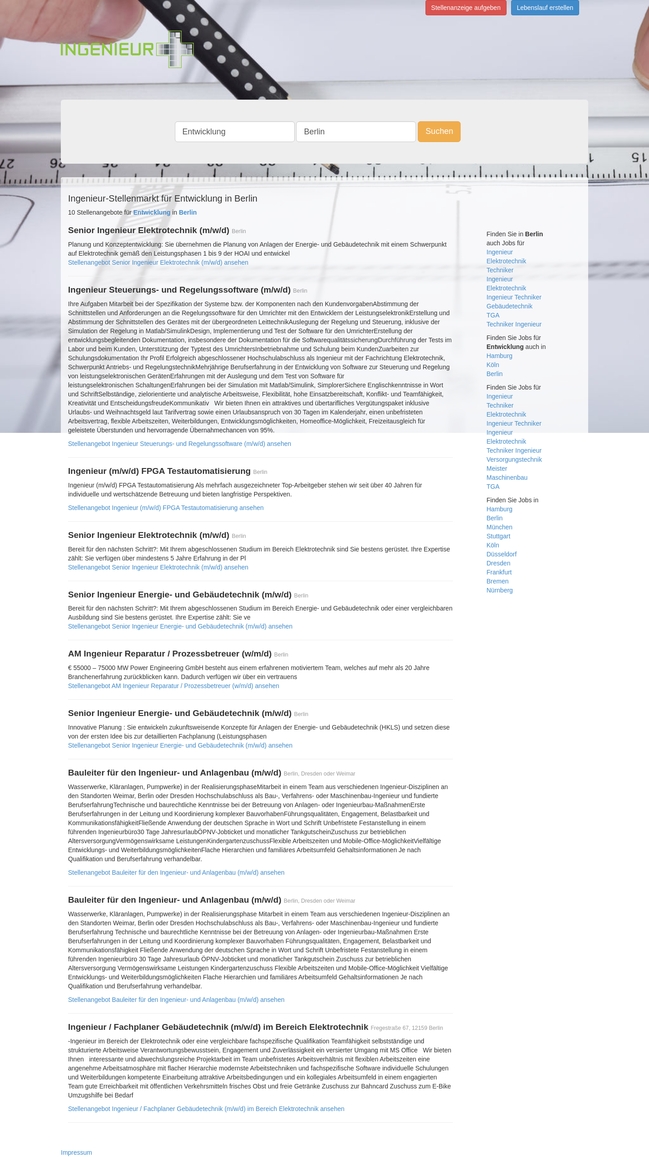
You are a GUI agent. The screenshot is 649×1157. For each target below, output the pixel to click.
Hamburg (500, 355)
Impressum (76, 1152)
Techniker (500, 270)
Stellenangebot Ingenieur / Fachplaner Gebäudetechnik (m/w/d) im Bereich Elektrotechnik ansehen (206, 1108)
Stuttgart (499, 536)
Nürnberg (500, 590)
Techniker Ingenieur (514, 324)
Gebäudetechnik (510, 306)
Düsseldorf (502, 554)
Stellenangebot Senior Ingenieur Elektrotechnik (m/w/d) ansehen (158, 262)
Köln (493, 364)
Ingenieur (500, 252)
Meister (497, 468)
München (500, 527)
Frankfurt (499, 572)
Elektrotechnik (506, 261)
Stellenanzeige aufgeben (466, 7)
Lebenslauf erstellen (545, 7)
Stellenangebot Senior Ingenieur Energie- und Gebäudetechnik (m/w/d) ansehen (180, 626)
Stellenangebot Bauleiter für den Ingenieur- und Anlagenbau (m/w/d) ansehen (176, 872)
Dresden (499, 563)
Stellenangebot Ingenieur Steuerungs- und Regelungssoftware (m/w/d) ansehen (179, 443)
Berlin (495, 373)
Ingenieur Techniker (514, 297)
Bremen (498, 581)
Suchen (439, 131)
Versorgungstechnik (514, 459)
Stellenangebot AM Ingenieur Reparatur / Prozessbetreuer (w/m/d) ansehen (173, 685)
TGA (493, 315)
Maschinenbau (507, 477)
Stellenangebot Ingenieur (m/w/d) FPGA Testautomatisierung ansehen (166, 507)
